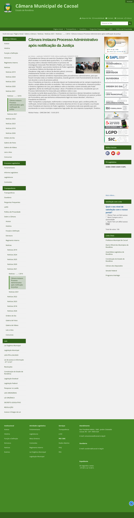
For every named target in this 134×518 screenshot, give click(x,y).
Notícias (40, 34)
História (7, 434)
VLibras (129, 18)
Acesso (6, 429)
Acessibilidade (99, 18)
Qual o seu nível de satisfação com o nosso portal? (117, 210)
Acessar (129, 1)
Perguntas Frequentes (97, 29)
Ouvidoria (83, 29)
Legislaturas (33, 434)
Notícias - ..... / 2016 (63, 34)
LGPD (111, 29)
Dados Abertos (64, 443)
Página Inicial (58, 29)
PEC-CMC (62, 438)
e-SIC (60, 434)
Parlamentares (34, 429)
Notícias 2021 (50, 34)
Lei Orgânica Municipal (37, 452)
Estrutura (7, 443)
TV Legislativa (111, 162)
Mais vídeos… (110, 195)
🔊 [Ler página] (131, 503)
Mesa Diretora (34, 438)
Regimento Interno (36, 447)
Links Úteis (110, 236)
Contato (110, 18)
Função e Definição (11, 438)
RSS (60, 452)
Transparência (71, 29)
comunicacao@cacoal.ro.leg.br (94, 436)
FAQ (60, 447)
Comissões (33, 443)
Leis (5, 341)
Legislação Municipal (36, 456)
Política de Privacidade (124, 29)
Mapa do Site (86, 18)
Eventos (7, 452)
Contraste (119, 18)
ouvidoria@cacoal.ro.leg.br (94, 448)
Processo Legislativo (12, 163)
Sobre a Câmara (30, 34)
